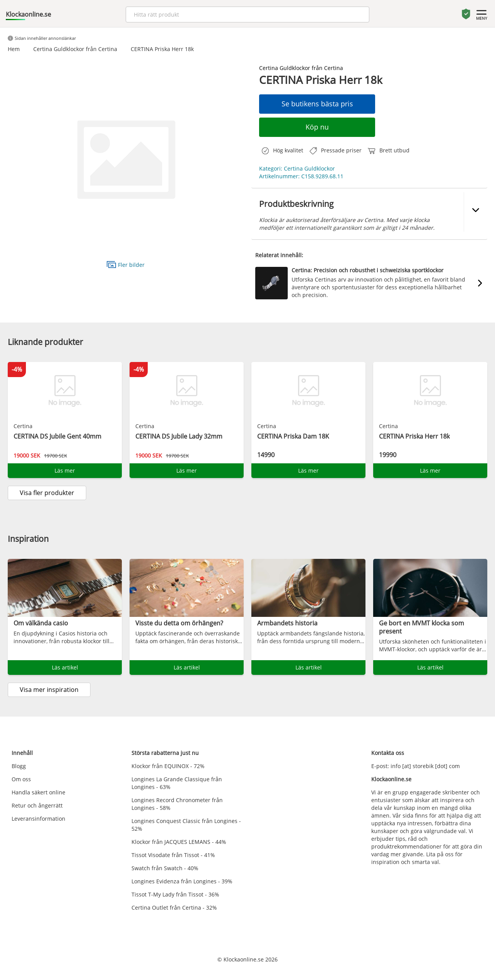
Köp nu (317, 126)
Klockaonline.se (28, 14)
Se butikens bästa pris (317, 103)
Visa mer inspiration (49, 689)
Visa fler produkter (47, 492)
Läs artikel (65, 667)
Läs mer (65, 470)
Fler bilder (126, 264)
